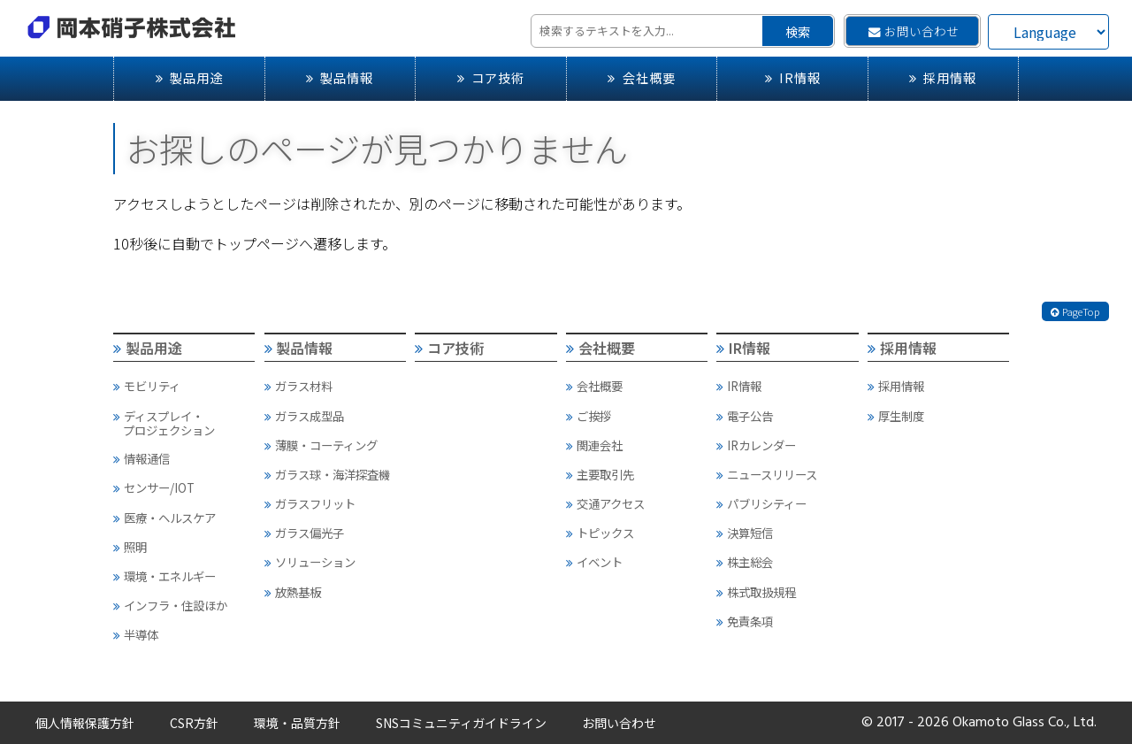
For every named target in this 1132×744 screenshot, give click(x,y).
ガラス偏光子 (304, 532)
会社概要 (641, 77)
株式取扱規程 (756, 592)
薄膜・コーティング (321, 445)
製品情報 (339, 77)
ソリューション (310, 562)
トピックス (600, 532)
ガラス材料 (298, 386)
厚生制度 (896, 416)
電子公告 (744, 416)
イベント (594, 562)
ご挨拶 (588, 416)
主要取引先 (600, 474)
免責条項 (744, 621)
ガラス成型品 (304, 416)
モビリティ (146, 386)
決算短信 (744, 532)
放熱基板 (292, 592)
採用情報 (942, 77)
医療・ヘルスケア (164, 517)
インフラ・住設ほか (170, 605)
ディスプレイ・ (183, 423)
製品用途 (189, 77)
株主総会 (744, 562)
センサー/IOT (154, 487)
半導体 (135, 634)
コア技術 (490, 77)
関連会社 (594, 445)
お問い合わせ (913, 31)
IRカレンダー (756, 445)
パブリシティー (761, 503)
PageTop (1075, 311)
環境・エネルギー (164, 576)
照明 (130, 547)
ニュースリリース (766, 474)
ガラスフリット (310, 503)
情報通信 (141, 458)
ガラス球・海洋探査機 (327, 474)
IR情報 (793, 77)
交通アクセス (605, 503)
